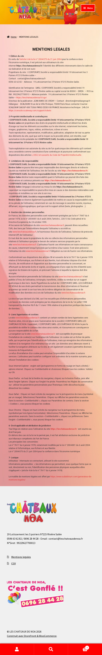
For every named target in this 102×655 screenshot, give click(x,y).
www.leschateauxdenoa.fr (52, 225)
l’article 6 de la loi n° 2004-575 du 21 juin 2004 (40, 59)
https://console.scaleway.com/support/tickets (30, 110)
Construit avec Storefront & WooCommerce (32, 636)
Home (14, 36)
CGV (13, 563)
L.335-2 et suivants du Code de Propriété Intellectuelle (56, 155)
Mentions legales (21, 557)
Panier (78, 647)
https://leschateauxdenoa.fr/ (64, 429)
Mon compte (17, 649)
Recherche (51, 649)
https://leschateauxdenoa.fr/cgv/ (31, 97)
